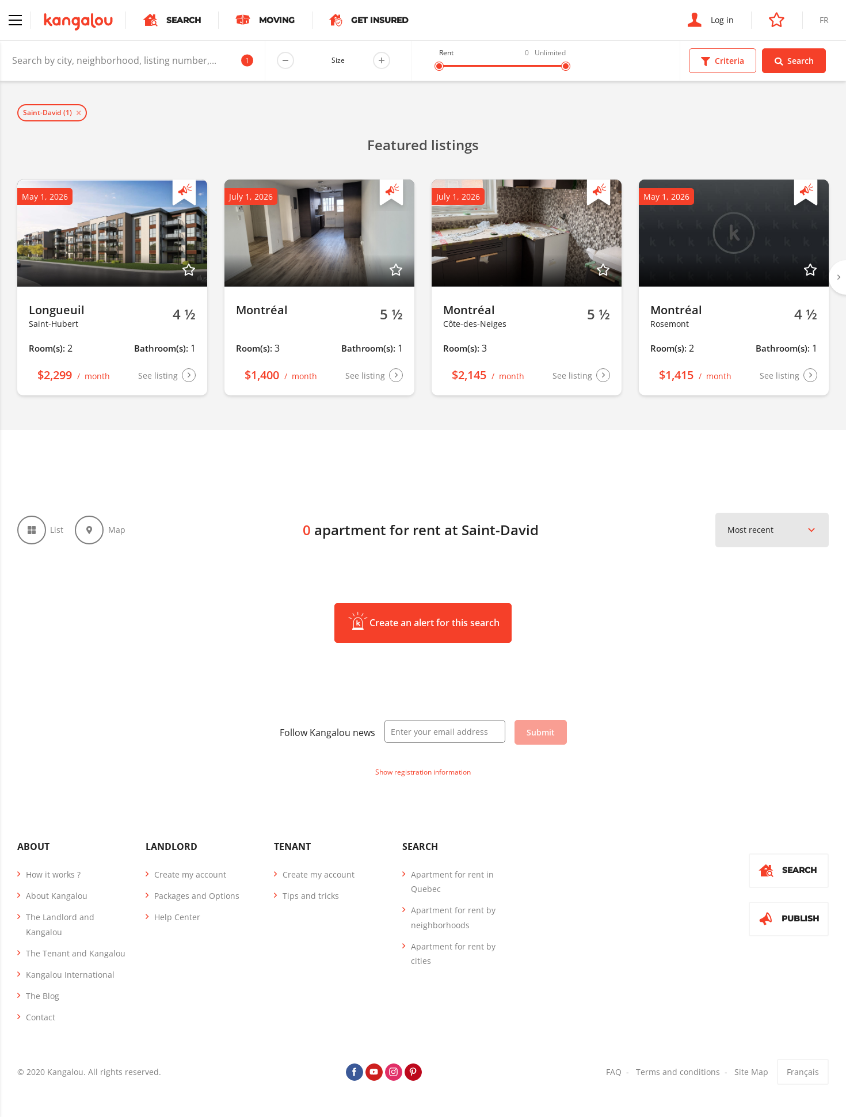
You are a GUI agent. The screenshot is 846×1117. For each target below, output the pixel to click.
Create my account (190, 874)
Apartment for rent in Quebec (452, 881)
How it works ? (53, 874)
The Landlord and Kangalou (60, 924)
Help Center (177, 917)
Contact (40, 1017)
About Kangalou (56, 895)
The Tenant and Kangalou (75, 953)
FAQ (614, 1072)
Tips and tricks (311, 895)
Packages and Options (196, 895)
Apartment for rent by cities (453, 953)
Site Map (751, 1072)
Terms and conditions (678, 1072)
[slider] (439, 66)
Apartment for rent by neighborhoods (453, 917)
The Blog (42, 995)
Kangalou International (70, 974)
